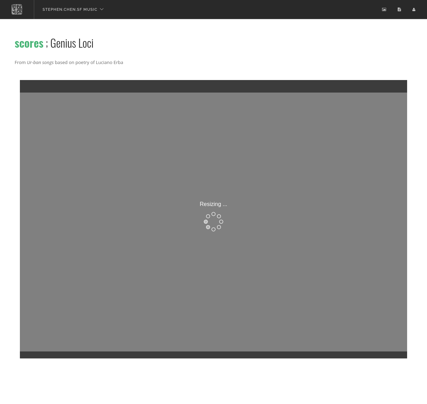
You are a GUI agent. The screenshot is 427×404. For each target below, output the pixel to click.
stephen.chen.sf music (70, 9)
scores (29, 42)
